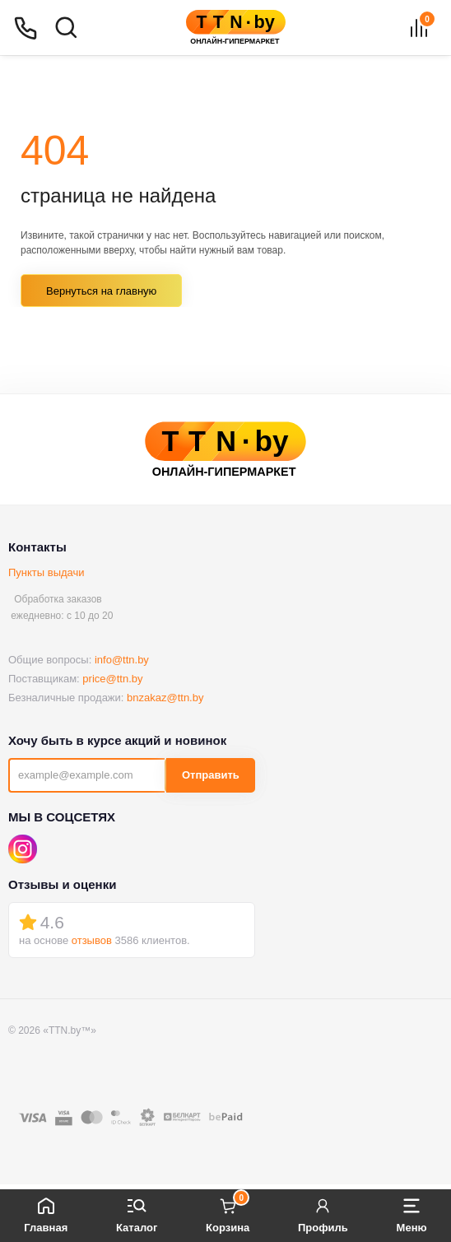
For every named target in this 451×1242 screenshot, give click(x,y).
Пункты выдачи (46, 572)
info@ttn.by (122, 660)
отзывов (92, 940)
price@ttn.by (112, 678)
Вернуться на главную (101, 291)
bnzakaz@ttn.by (165, 697)
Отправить (210, 775)
